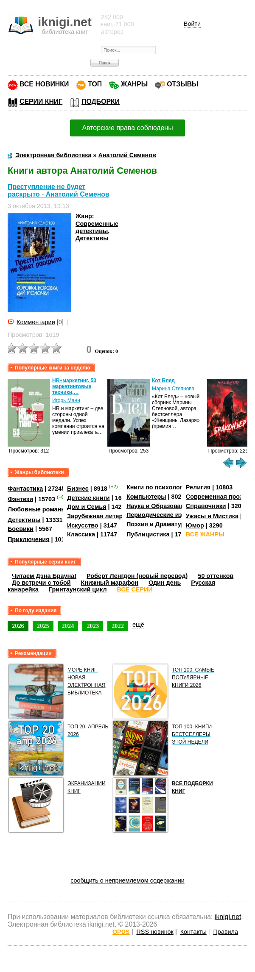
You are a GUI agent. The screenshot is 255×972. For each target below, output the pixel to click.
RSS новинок (154, 931)
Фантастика (25, 488)
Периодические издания (163, 514)
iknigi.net (228, 916)
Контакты (193, 931)
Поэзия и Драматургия (160, 524)
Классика (81, 534)
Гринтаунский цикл (78, 589)
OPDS (121, 931)
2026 (18, 625)
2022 (118, 625)
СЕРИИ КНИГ (41, 101)
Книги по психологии (158, 487)
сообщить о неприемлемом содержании (127, 880)
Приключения (29, 539)
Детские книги (88, 497)
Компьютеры (146, 496)
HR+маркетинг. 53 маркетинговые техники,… (74, 386)
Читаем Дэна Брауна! (44, 575)
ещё (138, 624)
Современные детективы (97, 227)
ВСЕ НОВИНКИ (44, 84)
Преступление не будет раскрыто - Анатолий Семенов (58, 190)
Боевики (21, 528)
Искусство (82, 525)
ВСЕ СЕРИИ (135, 589)
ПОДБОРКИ (100, 101)
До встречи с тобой (41, 582)
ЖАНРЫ (134, 84)
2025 (43, 625)
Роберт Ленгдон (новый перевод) (137, 575)
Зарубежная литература (103, 516)
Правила (225, 931)
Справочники (206, 506)
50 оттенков (215, 575)
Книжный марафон (110, 582)
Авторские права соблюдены (127, 127)
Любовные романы (37, 509)
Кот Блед (163, 380)
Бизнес (78, 488)
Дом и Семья (86, 506)
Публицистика (148, 534)
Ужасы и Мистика (212, 516)
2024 (68, 625)
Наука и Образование (158, 506)
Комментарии (36, 322)
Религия (198, 487)
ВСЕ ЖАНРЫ (205, 534)
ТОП (95, 84)
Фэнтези (20, 498)
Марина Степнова (173, 389)
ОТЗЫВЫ (182, 84)
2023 (93, 625)
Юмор (195, 525)
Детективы (92, 238)
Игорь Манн (66, 400)
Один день (165, 582)
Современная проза (216, 496)
